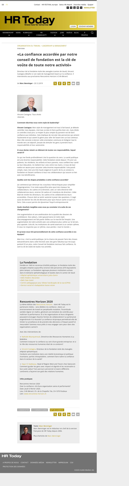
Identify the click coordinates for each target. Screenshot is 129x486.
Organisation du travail (28, 46)
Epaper (90, 4)
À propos (84, 33)
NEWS (18, 32)
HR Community (41, 33)
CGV (71, 462)
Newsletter (89, 8)
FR (7, 4)
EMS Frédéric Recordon (30, 278)
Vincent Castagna (29, 349)
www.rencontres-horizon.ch (35, 394)
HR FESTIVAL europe (50, 4)
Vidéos (69, 32)
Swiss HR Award (65, 4)
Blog (76, 32)
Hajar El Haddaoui (29, 364)
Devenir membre (86, 26)
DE (3, 4)
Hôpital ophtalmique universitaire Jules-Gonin (39, 275)
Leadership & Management (54, 46)
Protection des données (14, 466)
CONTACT (24, 462)
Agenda (53, 33)
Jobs (62, 33)
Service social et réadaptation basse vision (38, 285)
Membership (8, 33)
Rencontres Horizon (48, 76)
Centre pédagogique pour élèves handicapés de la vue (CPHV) (45, 283)
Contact (37, 4)
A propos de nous (11, 462)
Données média (80, 4)
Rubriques (27, 33)
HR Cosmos (58, 410)
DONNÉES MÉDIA (37, 462)
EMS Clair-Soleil (27, 280)
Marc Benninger (26, 83)
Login (73, 26)
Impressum (63, 462)
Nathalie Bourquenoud (31, 337)
